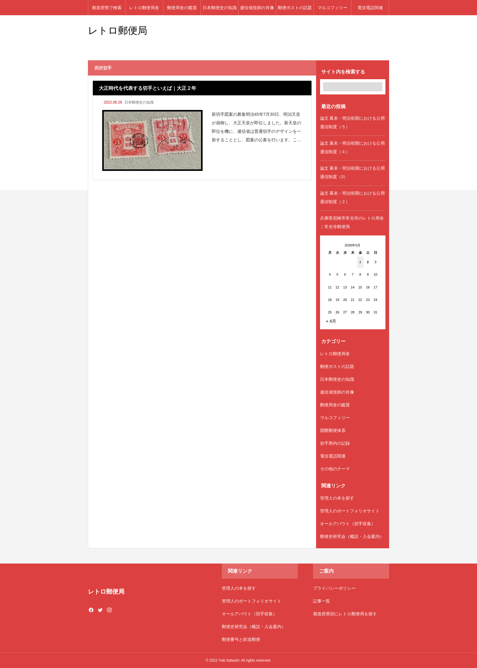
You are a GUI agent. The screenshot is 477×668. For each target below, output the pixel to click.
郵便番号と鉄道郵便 (241, 639)
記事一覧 (321, 601)
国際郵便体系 (333, 430)
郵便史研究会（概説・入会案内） (352, 536)
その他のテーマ (335, 468)
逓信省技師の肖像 (257, 7)
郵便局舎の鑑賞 (182, 7)
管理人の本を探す (337, 498)
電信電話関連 (370, 7)
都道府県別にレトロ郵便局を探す (345, 613)
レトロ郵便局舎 (144, 7)
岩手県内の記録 (335, 443)
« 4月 (331, 321)
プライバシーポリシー (334, 588)
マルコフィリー (332, 7)
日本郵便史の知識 (220, 7)
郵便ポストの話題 (295, 7)
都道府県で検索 (107, 7)
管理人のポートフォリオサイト (350, 510)
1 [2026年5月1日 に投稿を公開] (360, 262)
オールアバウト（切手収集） (347, 523)
